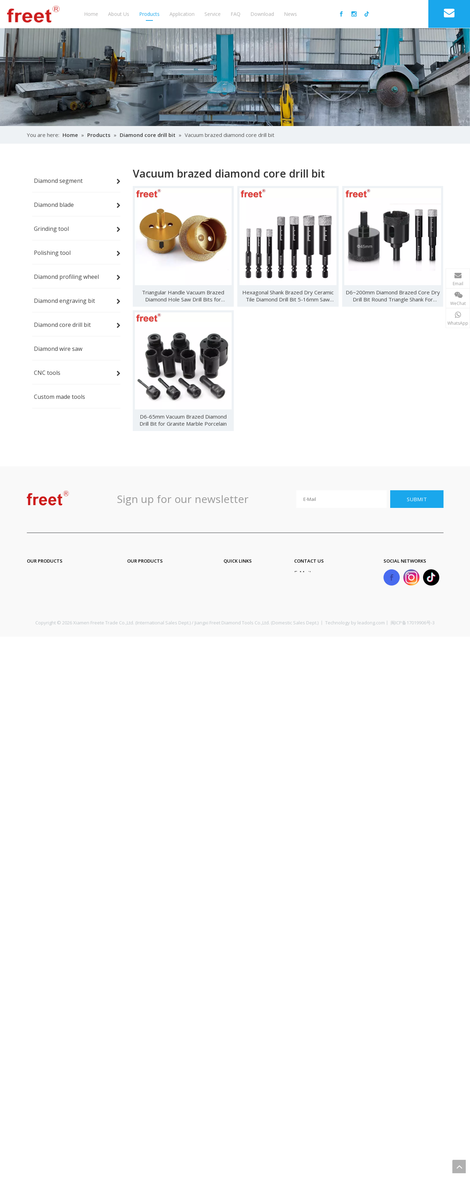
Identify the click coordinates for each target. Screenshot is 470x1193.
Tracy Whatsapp (419, 481)
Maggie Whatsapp (419, 443)
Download (262, 14)
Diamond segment (51, 575)
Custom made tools (152, 631)
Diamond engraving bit (157, 575)
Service (212, 14)
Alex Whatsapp (419, 329)
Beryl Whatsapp (419, 367)
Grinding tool (44, 603)
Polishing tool (45, 617)
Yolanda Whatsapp (419, 519)
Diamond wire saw (151, 603)
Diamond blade (47, 589)
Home (91, 14)
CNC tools (140, 617)
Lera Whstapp (419, 405)
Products (149, 14)
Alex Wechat (422, 309)
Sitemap (234, 617)
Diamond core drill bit (155, 589)
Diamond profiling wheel (59, 631)
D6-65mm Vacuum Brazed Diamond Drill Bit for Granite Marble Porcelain (183, 420)
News (290, 14)
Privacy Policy (241, 631)
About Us (118, 14)
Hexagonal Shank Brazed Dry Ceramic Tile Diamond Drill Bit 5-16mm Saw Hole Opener (288, 296)
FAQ (235, 14)
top (459, 1166)
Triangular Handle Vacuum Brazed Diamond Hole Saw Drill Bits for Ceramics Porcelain (183, 296)
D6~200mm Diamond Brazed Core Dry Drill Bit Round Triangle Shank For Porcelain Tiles (393, 296)
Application (182, 14)
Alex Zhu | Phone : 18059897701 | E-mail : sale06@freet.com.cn (367, 274)
